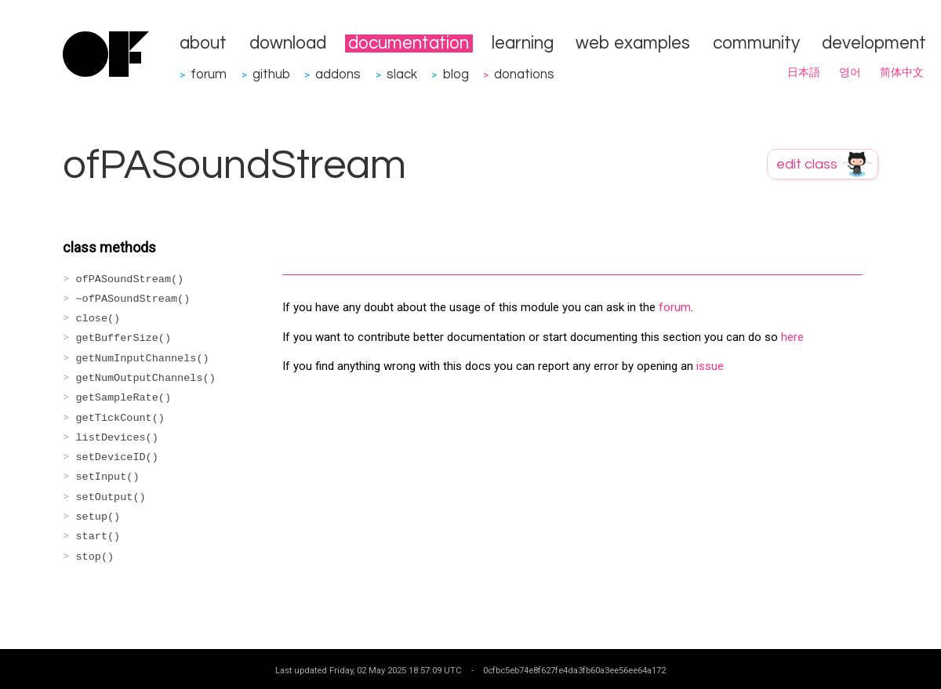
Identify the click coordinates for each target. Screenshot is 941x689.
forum (209, 74)
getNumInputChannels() (142, 358)
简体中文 (902, 72)
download (287, 43)
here (792, 337)
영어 (850, 72)
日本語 (803, 72)
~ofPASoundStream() (133, 299)
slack (402, 74)
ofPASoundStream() (130, 279)
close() (98, 319)
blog (456, 74)
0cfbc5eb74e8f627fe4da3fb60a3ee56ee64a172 (574, 670)
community (756, 43)
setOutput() (111, 497)
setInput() (108, 477)
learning (523, 43)
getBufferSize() (124, 338)
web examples (633, 43)
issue (710, 366)
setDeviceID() (117, 457)
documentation (408, 43)
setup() (98, 517)
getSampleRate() (124, 398)
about (203, 43)
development (874, 43)
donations (524, 74)
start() (98, 536)
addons (338, 74)
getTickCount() (120, 418)
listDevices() (117, 438)
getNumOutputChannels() (146, 378)
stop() (95, 557)
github (271, 74)
